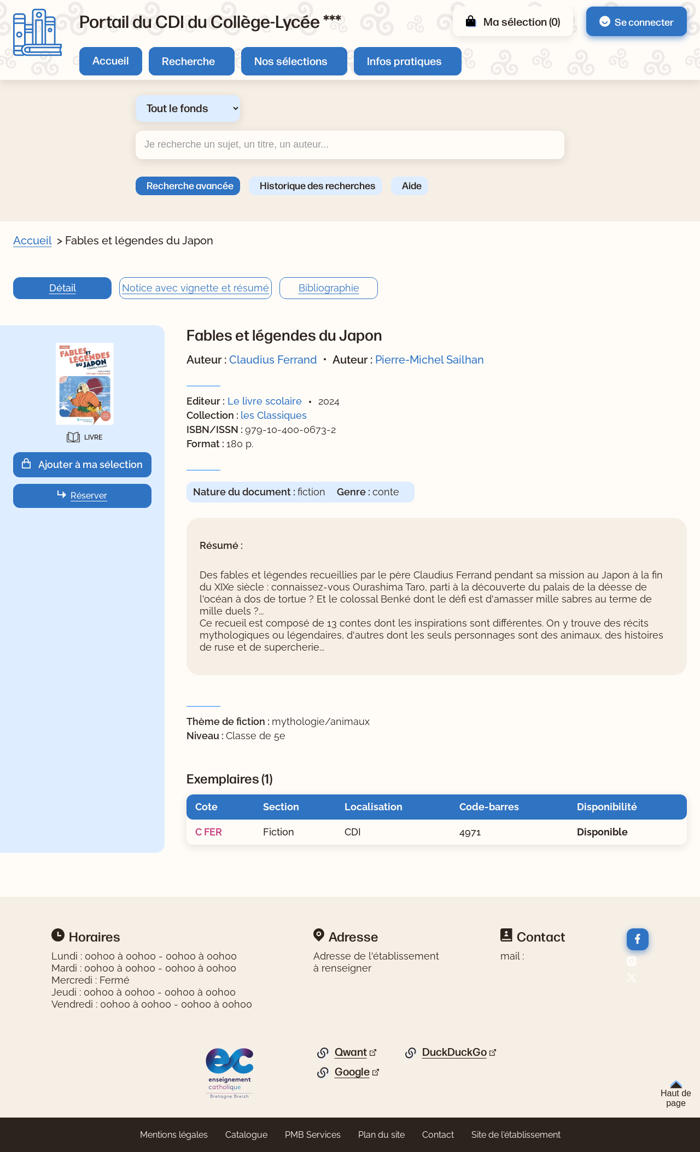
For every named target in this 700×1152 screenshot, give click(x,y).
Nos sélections (291, 60)
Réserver (89, 495)
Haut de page (676, 1094)
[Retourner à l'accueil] (37, 32)
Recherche (188, 60)
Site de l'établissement (516, 1135)
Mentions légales (174, 1135)
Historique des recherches (318, 184)
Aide (412, 184)
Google (352, 1071)
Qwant (351, 1052)
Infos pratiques (404, 60)
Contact (438, 1135)
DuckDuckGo (454, 1052)
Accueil (110, 59)
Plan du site (381, 1135)
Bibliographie (329, 288)
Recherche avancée (190, 184)
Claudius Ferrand (273, 359)
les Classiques (274, 415)
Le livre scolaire (265, 401)
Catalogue (246, 1135)
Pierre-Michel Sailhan (429, 359)
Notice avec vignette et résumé (195, 288)
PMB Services (313, 1135)
